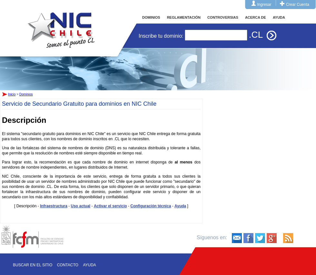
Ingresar (264, 4)
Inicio (61, 24)
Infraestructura (53, 206)
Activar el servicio (110, 206)
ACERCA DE (255, 17)
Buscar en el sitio (32, 265)
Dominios (26, 94)
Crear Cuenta (297, 4)
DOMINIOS (151, 17)
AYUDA (279, 17)
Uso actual (81, 206)
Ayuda (180, 206)
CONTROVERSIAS (222, 17)
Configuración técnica (150, 206)
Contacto (67, 265)
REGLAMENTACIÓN (184, 17)
